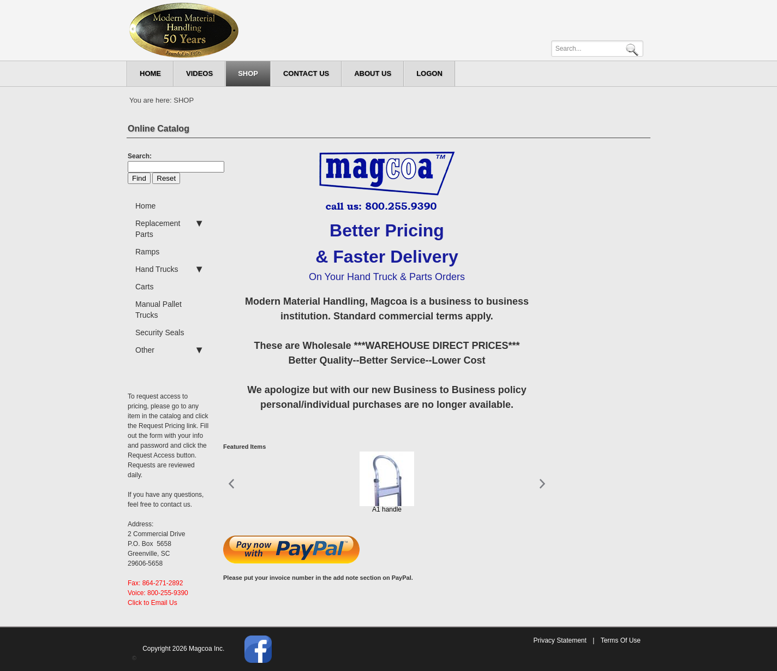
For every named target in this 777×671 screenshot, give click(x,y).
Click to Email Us (152, 603)
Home (145, 205)
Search (634, 48)
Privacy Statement (559, 640)
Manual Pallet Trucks (158, 309)
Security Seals (159, 332)
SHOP (184, 100)
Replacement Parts (168, 228)
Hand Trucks (168, 269)
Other (168, 350)
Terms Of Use (621, 640)
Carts (144, 286)
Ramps (147, 251)
